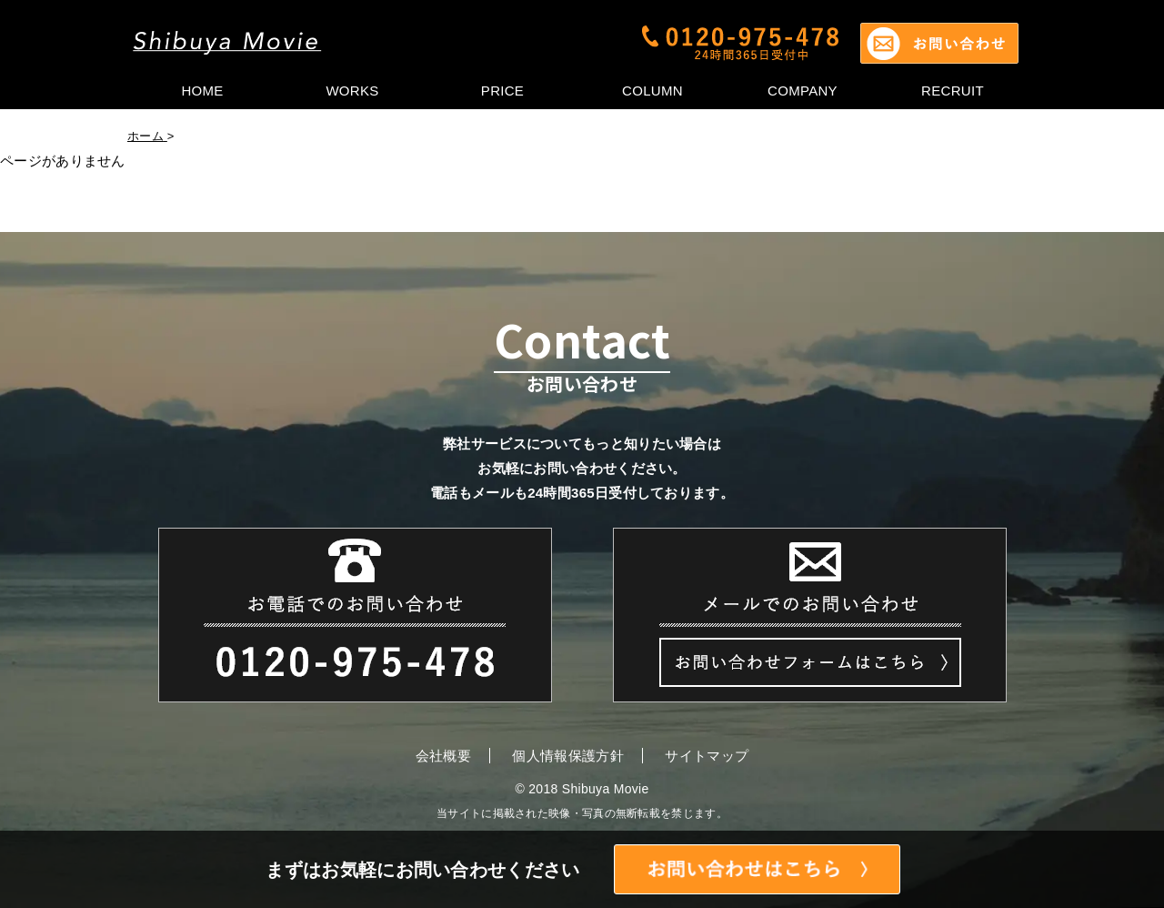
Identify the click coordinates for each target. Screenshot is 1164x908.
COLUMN (652, 90)
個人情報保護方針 (567, 755)
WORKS (352, 90)
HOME (202, 90)
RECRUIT (952, 90)
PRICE (502, 90)
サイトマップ (706, 755)
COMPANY (803, 90)
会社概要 (443, 755)
